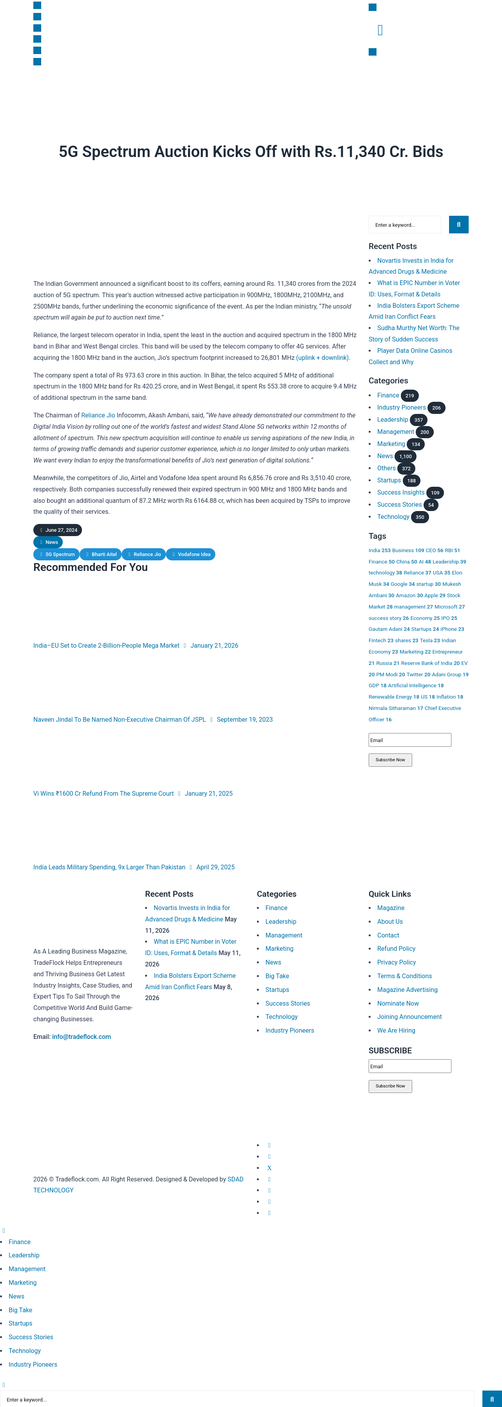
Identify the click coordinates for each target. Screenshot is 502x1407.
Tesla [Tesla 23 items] (430, 639)
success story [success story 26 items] (389, 616)
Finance (67, 88)
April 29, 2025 (211, 867)
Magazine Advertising (407, 989)
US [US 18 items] (428, 695)
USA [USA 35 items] (442, 571)
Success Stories (399, 503)
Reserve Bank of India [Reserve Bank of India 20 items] (430, 662)
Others (386, 466)
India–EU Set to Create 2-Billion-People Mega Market (106, 645)
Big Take (193, 88)
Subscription (279, 88)
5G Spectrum (60, 554)
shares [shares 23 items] (406, 639)
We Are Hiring (396, 1030)
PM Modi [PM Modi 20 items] (390, 673)
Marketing (126, 88)
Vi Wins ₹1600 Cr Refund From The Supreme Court (103, 793)
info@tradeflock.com (81, 1036)
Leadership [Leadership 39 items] (449, 560)
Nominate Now (398, 1003)
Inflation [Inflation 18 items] (450, 695)
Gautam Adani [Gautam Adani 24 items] (389, 628)
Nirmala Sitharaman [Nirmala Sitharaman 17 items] (396, 707)
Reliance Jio (98, 415)
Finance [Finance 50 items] (382, 560)
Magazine (316, 88)
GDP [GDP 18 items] (378, 684)
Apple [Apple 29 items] (435, 594)
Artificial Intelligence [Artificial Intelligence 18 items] (416, 684)
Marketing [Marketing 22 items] (415, 650)
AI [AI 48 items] (425, 560)
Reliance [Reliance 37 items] (417, 571)
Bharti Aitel (104, 554)
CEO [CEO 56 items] (435, 549)
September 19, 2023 (240, 719)
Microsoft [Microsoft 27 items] (450, 605)
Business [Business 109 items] (408, 549)
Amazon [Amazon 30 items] (409, 594)
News (43, 88)
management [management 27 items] (413, 605)
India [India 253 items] (380, 549)
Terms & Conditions (404, 976)
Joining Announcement (409, 1016)
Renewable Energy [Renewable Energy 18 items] (394, 695)
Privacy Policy (396, 962)
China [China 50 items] (406, 560)
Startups (95, 88)
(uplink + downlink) (322, 357)
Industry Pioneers (401, 406)
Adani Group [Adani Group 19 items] (450, 673)
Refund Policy (396, 948)
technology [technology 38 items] (385, 571)
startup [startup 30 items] (429, 583)
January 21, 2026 (209, 645)
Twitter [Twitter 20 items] (419, 673)
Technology (393, 515)
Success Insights (233, 88)
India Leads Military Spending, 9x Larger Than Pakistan (109, 867)
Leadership (161, 88)
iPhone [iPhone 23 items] (452, 628)
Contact (388, 935)
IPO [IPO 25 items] (449, 616)
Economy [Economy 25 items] (425, 616)
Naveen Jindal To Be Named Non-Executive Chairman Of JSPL (119, 719)
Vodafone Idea (194, 554)
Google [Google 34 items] (403, 583)
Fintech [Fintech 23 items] (381, 639)
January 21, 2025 (204, 793)
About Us (390, 921)
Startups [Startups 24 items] (425, 628)
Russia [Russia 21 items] (387, 662)
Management (395, 430)
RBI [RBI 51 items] (452, 549)
